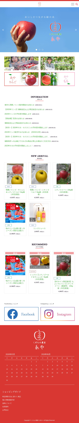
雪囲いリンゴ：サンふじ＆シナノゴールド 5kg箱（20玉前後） (15, 192)
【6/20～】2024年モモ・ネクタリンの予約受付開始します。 (27, 136)
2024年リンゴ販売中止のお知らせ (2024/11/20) (23, 132)
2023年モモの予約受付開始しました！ (19, 146)
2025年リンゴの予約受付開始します (18, 114)
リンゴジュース (39, 228)
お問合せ (5, 410)
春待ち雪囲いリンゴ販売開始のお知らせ (19, 105)
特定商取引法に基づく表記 (11, 396)
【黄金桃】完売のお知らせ (14, 118)
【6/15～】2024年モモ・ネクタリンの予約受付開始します (26, 127)
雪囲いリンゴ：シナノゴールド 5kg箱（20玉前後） (39, 192)
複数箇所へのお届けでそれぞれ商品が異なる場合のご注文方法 (28, 141)
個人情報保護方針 (8, 400)
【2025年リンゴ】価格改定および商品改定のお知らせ (25, 109)
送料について (7, 403)
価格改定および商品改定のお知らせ (18, 123)
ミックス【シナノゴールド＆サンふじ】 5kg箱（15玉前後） (39, 277)
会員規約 (5, 406)
